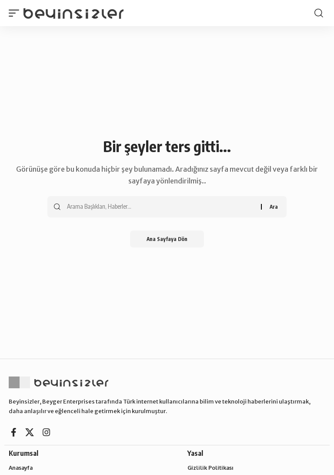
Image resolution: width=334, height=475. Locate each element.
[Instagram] (46, 432)
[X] (29, 432)
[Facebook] (14, 432)
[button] (16, 13)
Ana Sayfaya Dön (167, 239)
